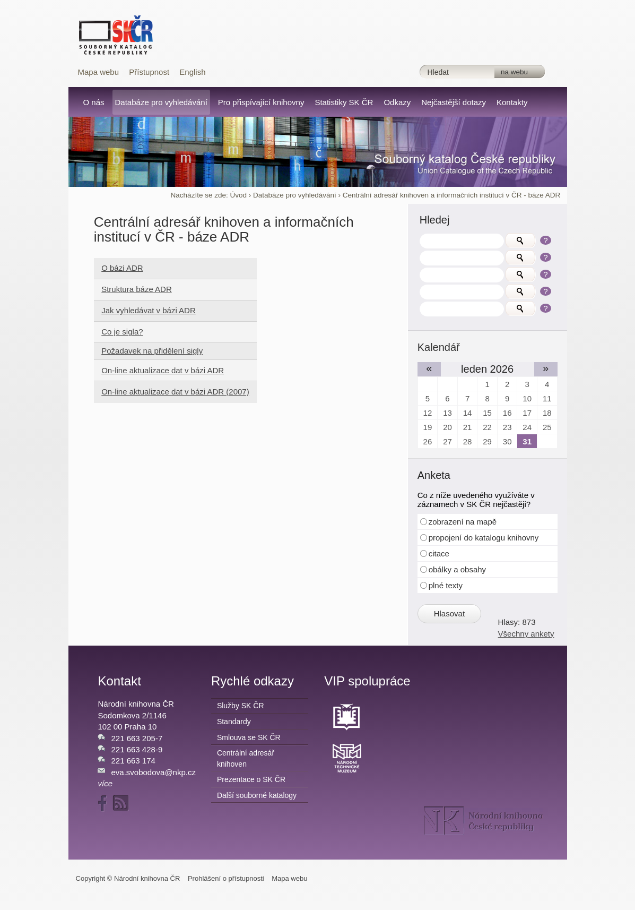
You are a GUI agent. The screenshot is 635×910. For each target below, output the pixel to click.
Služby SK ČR (240, 705)
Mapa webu (98, 71)
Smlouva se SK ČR (249, 737)
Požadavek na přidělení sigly (152, 350)
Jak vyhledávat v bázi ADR (148, 310)
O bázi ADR (122, 267)
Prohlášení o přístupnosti (226, 878)
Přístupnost (149, 71)
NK (483, 820)
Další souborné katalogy (257, 795)
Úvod (238, 195)
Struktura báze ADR (136, 289)
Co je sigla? (122, 331)
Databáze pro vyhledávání (294, 195)
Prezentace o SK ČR (251, 779)
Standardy (234, 721)
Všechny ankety (526, 633)
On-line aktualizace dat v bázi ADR (162, 370)
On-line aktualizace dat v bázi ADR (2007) (175, 391)
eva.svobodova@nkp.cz (153, 772)
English (192, 71)
